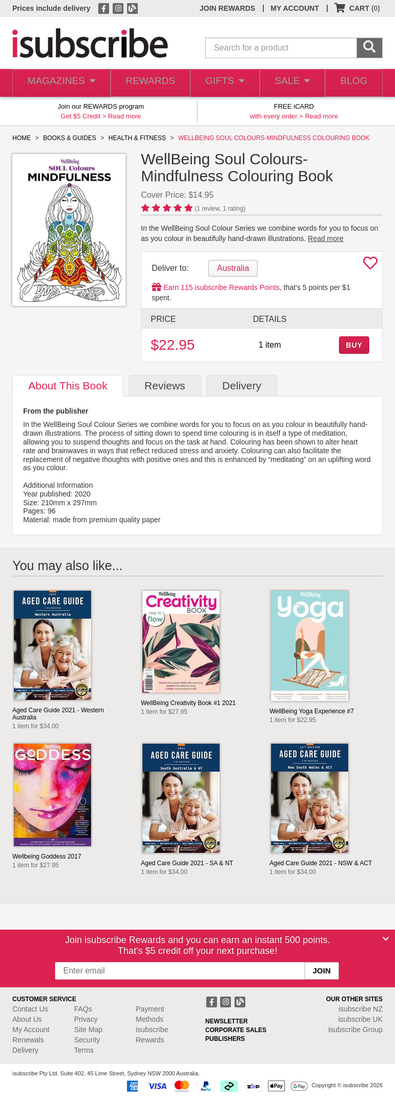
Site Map (88, 1029)
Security (87, 1040)
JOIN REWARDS (227, 8)
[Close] (385, 939)
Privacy (86, 1019)
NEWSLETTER (226, 1021)
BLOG (353, 83)
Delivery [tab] (241, 385)
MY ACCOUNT (295, 8)
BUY (354, 345)
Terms (84, 1050)
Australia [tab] (233, 268)
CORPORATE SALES (235, 1030)
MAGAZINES (59, 83)
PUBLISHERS (225, 1038)
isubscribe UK (360, 1019)
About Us (27, 1019)
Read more (124, 116)
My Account (30, 1029)
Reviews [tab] (165, 385)
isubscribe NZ (360, 1009)
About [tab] (67, 385)
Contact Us (30, 1009)
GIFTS (221, 83)
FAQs (83, 1009)
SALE (289, 83)
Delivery (25, 1050)
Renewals (28, 1040)
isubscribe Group (355, 1029)
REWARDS (146, 83)
